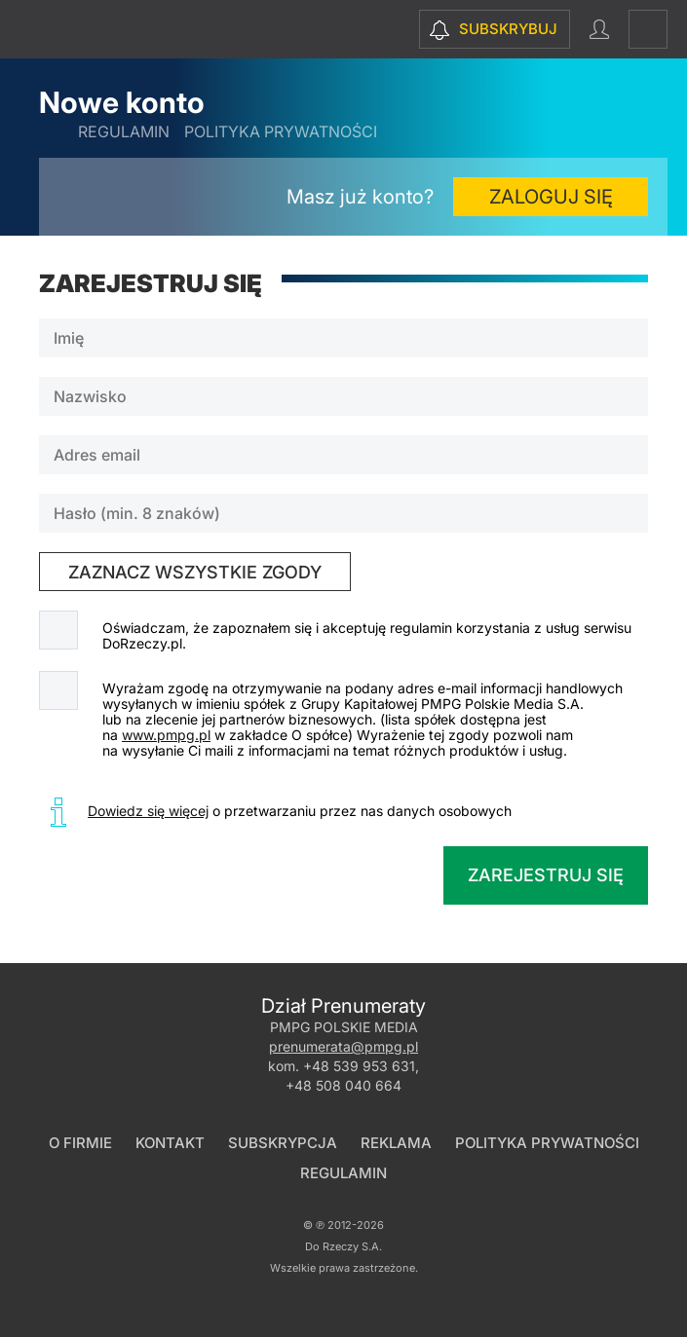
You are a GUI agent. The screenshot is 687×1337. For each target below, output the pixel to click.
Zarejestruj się (545, 875)
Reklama (396, 1142)
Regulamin (124, 131)
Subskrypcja (282, 1142)
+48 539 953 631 (359, 1066)
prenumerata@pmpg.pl (343, 1046)
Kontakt (170, 1142)
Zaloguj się (551, 196)
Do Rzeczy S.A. (343, 1246)
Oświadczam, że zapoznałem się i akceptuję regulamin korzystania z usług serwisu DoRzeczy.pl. (366, 635)
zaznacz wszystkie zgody (195, 572)
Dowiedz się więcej (148, 810)
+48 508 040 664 (343, 1085)
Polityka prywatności (280, 131)
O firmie (80, 1142)
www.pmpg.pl (166, 734)
